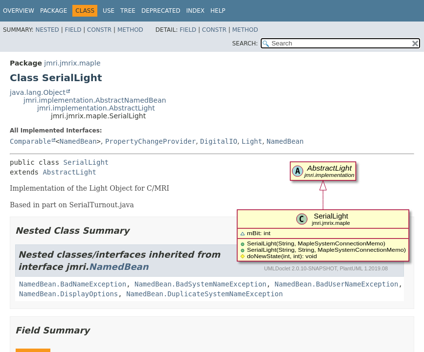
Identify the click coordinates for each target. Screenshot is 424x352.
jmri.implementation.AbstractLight (96, 108)
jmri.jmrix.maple (72, 63)
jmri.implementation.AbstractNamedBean (94, 100)
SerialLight (86, 162)
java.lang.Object (38, 92)
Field (73, 29)
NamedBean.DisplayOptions (68, 294)
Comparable (30, 141)
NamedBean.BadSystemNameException (200, 284)
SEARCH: (245, 43)
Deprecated (160, 10)
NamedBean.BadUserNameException (337, 284)
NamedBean (78, 141)
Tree (127, 10)
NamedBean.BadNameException (72, 284)
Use (108, 10)
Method (130, 29)
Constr (99, 29)
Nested (47, 29)
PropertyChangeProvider (150, 141)
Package (53, 10)
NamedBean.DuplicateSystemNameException (204, 294)
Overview (18, 10)
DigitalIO (218, 141)
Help (217, 10)
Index (195, 10)
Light (252, 141)
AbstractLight (69, 172)
